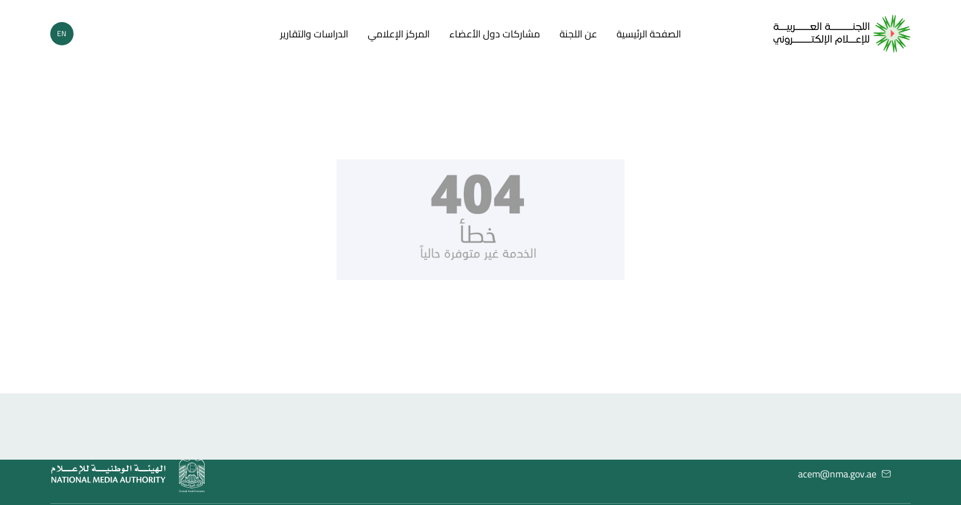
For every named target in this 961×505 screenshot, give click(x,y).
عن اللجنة (578, 34)
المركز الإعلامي (399, 34)
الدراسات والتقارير (314, 34)
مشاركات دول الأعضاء (494, 34)
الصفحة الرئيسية (649, 34)
